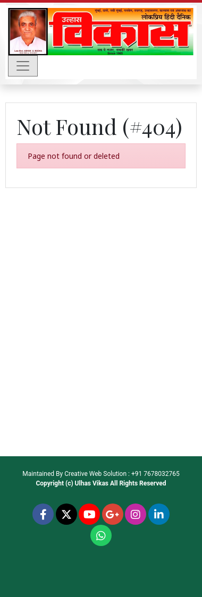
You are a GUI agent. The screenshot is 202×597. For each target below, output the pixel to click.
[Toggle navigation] (23, 65)
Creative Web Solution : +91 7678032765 (122, 473)
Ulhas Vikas (91, 483)
